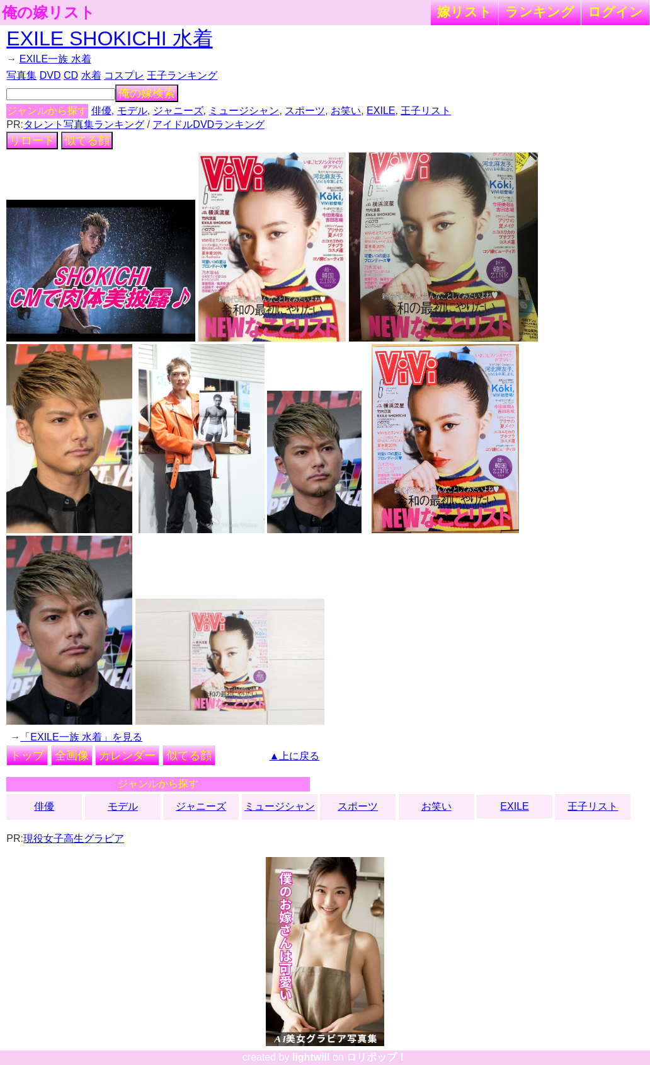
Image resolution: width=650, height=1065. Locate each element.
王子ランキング (182, 75)
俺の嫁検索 (146, 93)
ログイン (615, 11)
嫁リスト (464, 11)
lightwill (311, 1057)
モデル (132, 110)
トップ (27, 755)
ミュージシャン (243, 110)
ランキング (539, 11)
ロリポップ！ (376, 1057)
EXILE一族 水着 (55, 59)
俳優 (101, 110)
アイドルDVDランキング (208, 124)
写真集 (21, 75)
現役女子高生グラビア (73, 838)
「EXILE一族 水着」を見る (81, 737)
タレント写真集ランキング (83, 124)
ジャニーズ (178, 110)
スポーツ (305, 110)
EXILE (381, 110)
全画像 (72, 755)
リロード (32, 140)
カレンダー (127, 755)
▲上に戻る (295, 756)
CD (71, 75)
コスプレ (124, 75)
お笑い (346, 110)
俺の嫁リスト (48, 12)
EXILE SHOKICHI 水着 (109, 38)
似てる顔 (87, 140)
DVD (50, 75)
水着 (91, 75)
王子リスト (426, 110)
